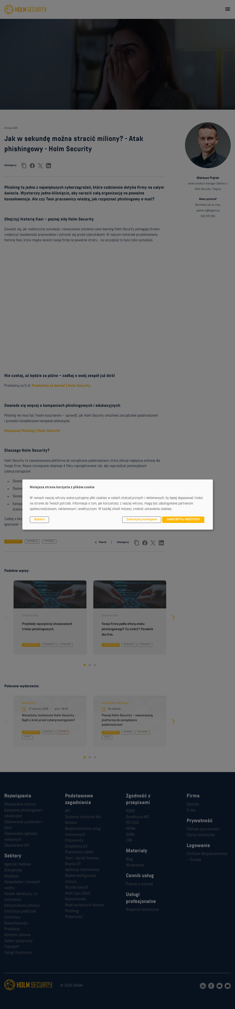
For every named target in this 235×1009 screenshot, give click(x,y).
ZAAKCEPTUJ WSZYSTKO (183, 519)
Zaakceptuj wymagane (141, 519)
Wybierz (39, 519)
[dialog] (117, 504)
